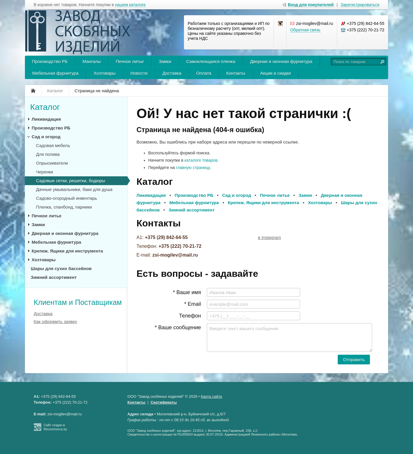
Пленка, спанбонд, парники (64, 206)
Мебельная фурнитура (55, 73)
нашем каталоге (130, 5)
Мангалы (92, 61)
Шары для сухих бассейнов (61, 268)
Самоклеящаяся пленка (210, 61)
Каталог (45, 107)
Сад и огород (46, 136)
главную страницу (193, 167)
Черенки (44, 171)
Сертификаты (164, 402)
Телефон (190, 316)
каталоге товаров (201, 160)
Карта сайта (211, 396)
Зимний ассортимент (54, 277)
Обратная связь (305, 30)
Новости (138, 73)
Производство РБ (50, 61)
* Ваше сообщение (178, 327)
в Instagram (269, 237)
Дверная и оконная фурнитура (281, 61)
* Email (192, 304)
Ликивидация (46, 119)
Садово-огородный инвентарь (66, 198)
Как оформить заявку (55, 321)
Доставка (171, 73)
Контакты (235, 73)
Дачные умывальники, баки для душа (74, 189)
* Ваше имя (187, 292)
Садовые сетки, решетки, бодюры (70, 180)
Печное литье (130, 61)
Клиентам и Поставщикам (78, 302)
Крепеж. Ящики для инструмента (67, 250)
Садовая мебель (53, 145)
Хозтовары (104, 73)
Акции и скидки (275, 73)
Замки (165, 61)
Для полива (48, 154)
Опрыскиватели (52, 163)
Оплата (203, 73)
